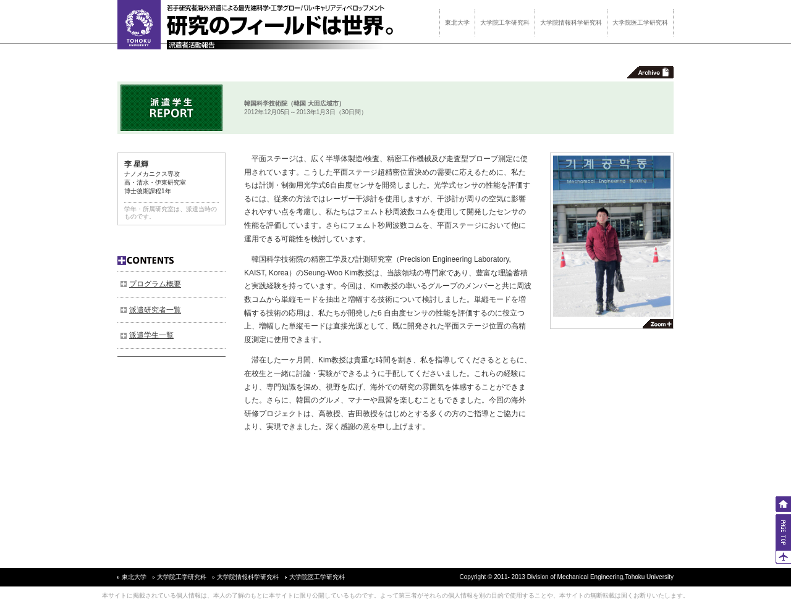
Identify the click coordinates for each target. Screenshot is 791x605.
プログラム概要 (155, 284)
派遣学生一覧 (151, 335)
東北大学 (457, 22)
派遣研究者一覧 (155, 310)
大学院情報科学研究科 (571, 22)
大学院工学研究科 (505, 22)
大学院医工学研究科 (640, 22)
